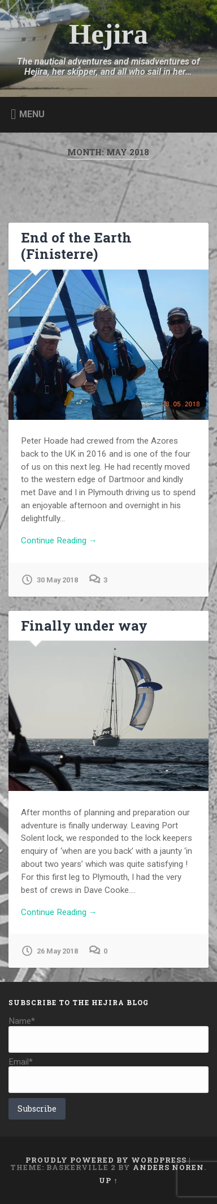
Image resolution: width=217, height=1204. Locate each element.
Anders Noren (168, 1167)
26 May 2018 (49, 950)
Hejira (108, 34)
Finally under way (84, 625)
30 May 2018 (49, 579)
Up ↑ (108, 1180)
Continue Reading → (59, 540)
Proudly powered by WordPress (105, 1159)
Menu (32, 113)
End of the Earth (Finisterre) (76, 245)
